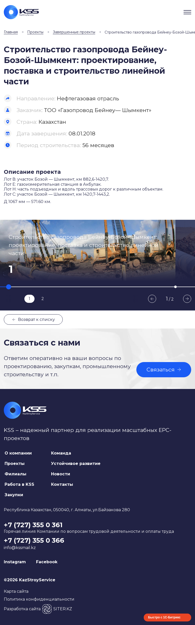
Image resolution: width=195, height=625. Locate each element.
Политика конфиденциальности (39, 599)
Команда (61, 453)
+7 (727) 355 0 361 (33, 525)
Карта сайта (16, 591)
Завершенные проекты (74, 32)
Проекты (35, 32)
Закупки (14, 494)
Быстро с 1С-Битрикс (164, 617)
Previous (152, 299)
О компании (18, 453)
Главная (11, 32)
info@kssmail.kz (20, 547)
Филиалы (15, 474)
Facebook (46, 561)
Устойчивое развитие (76, 463)
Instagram (15, 561)
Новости (60, 474)
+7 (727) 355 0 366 (34, 540)
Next (187, 299)
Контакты (62, 484)
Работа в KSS (19, 484)
